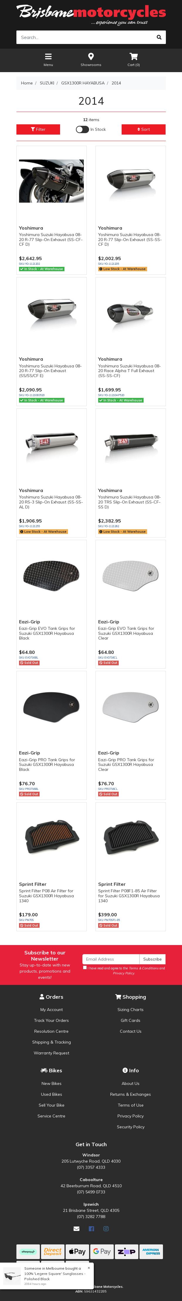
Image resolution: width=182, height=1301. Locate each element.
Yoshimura (31, 228)
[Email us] (76, 1228)
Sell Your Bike (51, 1105)
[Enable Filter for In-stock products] (91, 129)
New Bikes (52, 1083)
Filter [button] (38, 129)
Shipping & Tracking (51, 1042)
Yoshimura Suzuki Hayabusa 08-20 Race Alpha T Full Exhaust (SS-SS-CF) (129, 371)
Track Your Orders (51, 1020)
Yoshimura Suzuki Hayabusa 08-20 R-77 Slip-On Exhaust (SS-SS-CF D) (130, 239)
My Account (51, 1009)
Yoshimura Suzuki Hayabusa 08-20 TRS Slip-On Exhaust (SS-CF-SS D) (129, 502)
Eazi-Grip (29, 622)
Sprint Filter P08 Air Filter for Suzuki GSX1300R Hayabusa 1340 (46, 895)
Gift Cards (130, 1020)
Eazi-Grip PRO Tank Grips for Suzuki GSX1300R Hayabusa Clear (126, 764)
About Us (131, 1083)
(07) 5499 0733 (91, 1192)
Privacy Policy (131, 1116)
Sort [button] (143, 129)
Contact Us (131, 1031)
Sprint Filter (33, 884)
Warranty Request (51, 1053)
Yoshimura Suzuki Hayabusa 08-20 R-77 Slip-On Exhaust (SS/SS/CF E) (50, 371)
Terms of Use (131, 1105)
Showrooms (91, 59)
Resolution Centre (51, 1031)
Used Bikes (51, 1094)
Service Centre (51, 1116)
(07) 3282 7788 (91, 1216)
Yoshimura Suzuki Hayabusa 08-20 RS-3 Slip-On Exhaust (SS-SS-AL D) (51, 502)
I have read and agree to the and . (124, 970)
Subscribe (152, 959)
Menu (48, 59)
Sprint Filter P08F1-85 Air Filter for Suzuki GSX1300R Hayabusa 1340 (129, 895)
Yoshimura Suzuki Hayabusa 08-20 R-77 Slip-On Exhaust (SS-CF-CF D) (51, 239)
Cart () (133, 59)
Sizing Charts (131, 1009)
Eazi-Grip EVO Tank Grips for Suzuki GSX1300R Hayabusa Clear (126, 633)
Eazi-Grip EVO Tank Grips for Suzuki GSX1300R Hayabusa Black (47, 633)
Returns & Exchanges (130, 1094)
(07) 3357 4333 (91, 1167)
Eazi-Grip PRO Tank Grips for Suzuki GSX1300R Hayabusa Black (47, 764)
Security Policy (130, 1126)
